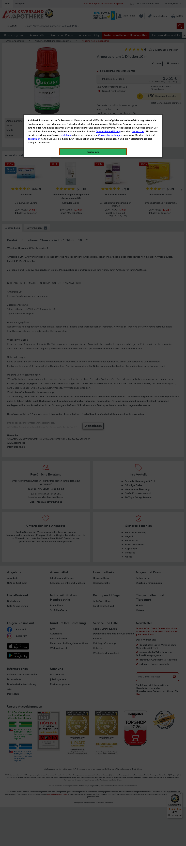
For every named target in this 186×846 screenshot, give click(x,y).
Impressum (138, 75)
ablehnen (66, 79)
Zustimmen (34, 83)
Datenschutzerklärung (108, 75)
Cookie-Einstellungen (110, 79)
